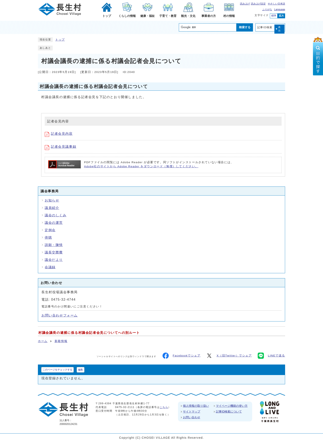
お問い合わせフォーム (59, 315)
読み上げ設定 (258, 3)
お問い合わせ (191, 417)
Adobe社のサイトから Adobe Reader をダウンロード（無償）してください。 (141, 166)
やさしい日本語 (276, 3)
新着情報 (61, 341)
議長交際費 (54, 252)
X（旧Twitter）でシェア (229, 356)
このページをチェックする (57, 369)
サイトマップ (191, 411)
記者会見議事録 (60, 146)
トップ (60, 39)
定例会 (50, 230)
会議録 (50, 267)
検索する (244, 27)
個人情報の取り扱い (196, 405)
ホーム (43, 341)
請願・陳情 (54, 245)
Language (279, 9)
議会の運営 (54, 222)
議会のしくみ (56, 215)
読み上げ (245, 3)
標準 (273, 15)
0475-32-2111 (125, 407)
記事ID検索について (229, 411)
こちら (164, 407)
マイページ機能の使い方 (232, 405)
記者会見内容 (59, 133)
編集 (80, 369)
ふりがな (267, 9)
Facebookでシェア (182, 356)
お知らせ (52, 200)
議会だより (54, 259)
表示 (279, 29)
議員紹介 (52, 208)
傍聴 (48, 237)
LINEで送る (271, 356)
